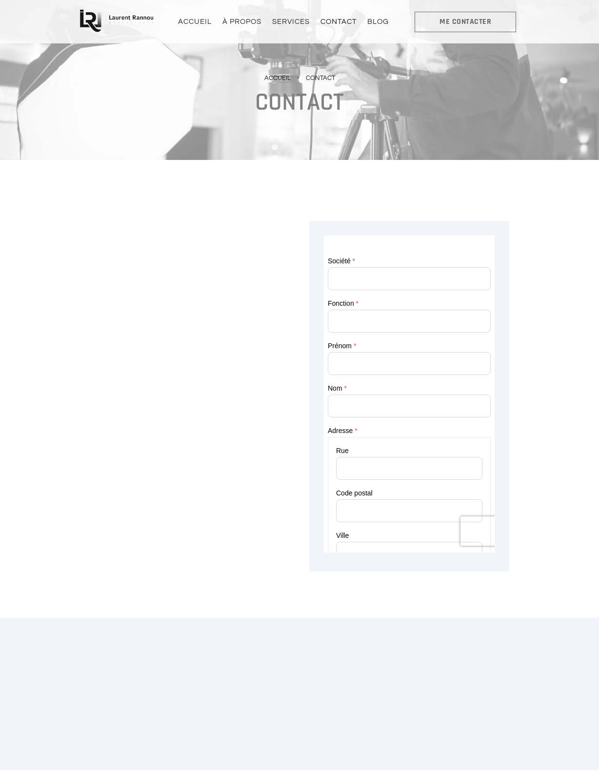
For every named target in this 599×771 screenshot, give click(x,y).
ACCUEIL (197, 22)
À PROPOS (242, 22)
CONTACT (337, 22)
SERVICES (291, 22)
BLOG (376, 22)
